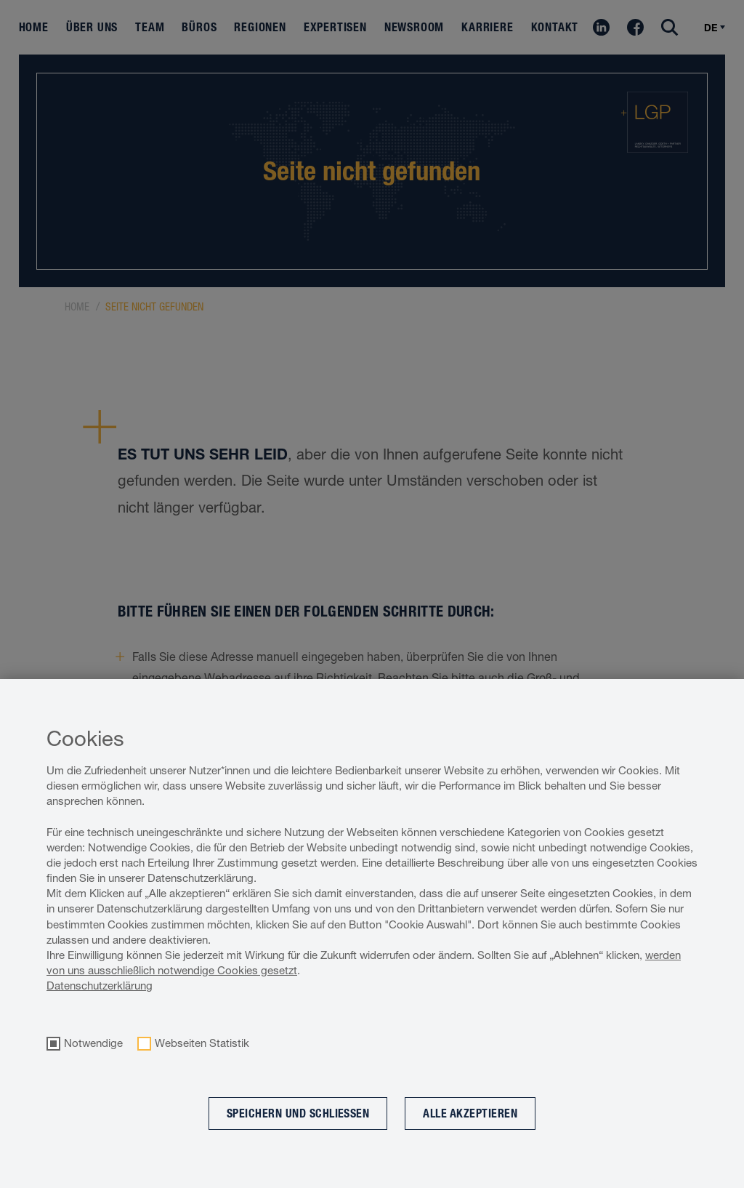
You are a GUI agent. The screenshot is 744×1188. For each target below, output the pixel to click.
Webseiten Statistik (202, 1043)
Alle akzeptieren (470, 1113)
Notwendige (93, 1043)
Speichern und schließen (298, 1113)
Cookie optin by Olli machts (684, 1180)
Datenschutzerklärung (99, 985)
